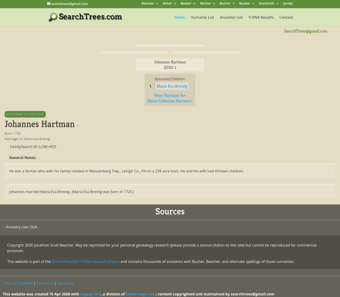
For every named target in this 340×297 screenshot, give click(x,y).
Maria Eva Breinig (172, 86)
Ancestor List (231, 18)
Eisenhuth (266, 3)
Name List (66, 283)
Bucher (225, 3)
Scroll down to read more (25, 114)
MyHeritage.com (141, 294)
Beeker (186, 3)
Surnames (45, 283)
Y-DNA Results (261, 18)
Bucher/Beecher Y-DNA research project (86, 261)
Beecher (148, 3)
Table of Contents (18, 283)
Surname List (202, 18)
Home (180, 18)
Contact (286, 18)
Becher (205, 3)
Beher (167, 3)
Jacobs (288, 3)
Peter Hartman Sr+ (170, 95)
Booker (244, 3)
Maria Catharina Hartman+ (170, 100)
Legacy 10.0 (90, 294)
